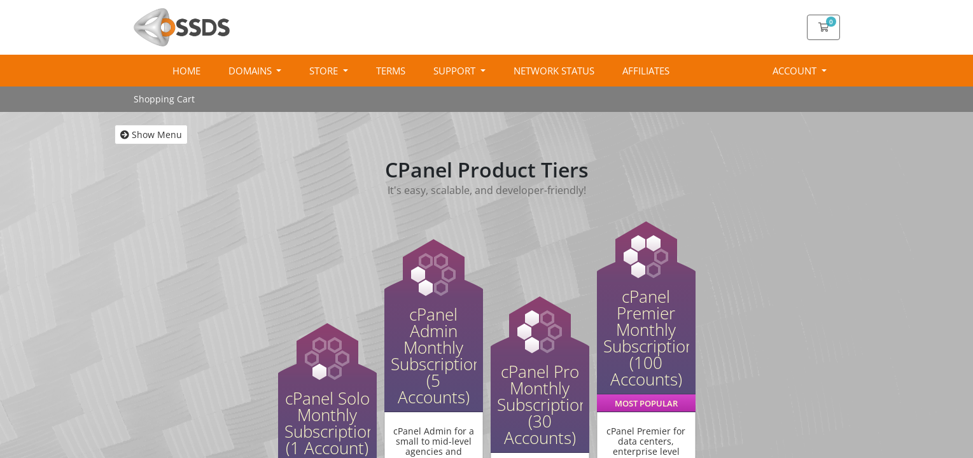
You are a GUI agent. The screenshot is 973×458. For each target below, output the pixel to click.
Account (796, 70)
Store (324, 70)
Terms (390, 70)
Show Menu (151, 134)
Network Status (554, 70)
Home (186, 70)
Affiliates (645, 70)
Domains (251, 70)
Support (455, 70)
